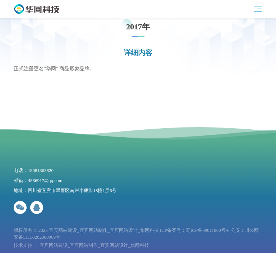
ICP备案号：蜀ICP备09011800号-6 (195, 230)
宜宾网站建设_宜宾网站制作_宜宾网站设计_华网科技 (95, 245)
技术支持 (23, 245)
